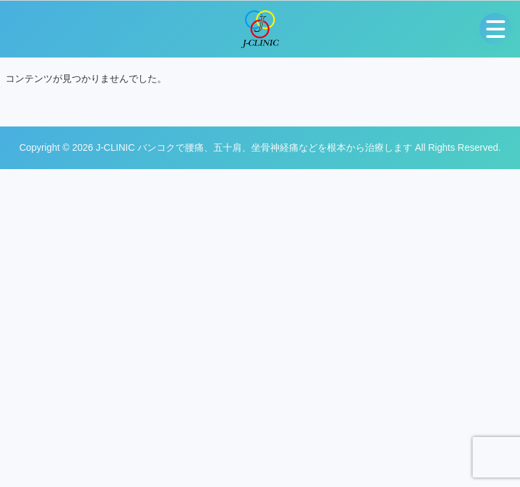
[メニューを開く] (495, 29)
